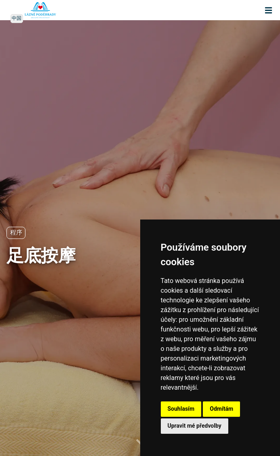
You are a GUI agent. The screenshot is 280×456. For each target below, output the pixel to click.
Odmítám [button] (221, 408)
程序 (16, 233)
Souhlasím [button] (181, 408)
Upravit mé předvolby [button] (194, 425)
